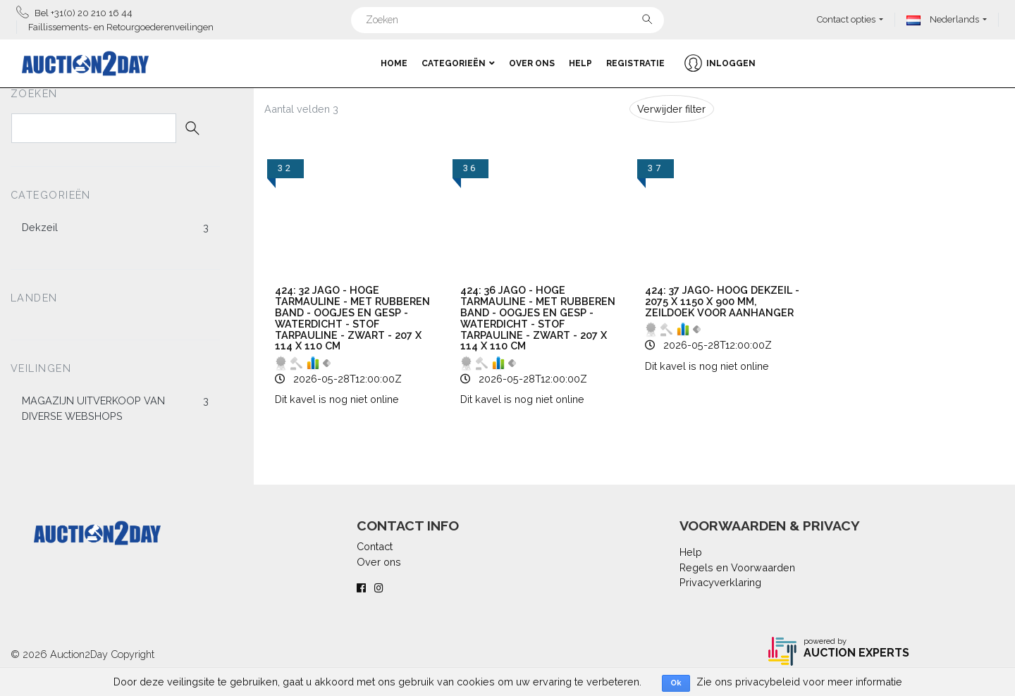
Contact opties (846, 19)
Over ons (532, 63)
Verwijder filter (671, 109)
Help (580, 63)
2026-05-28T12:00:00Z (347, 379)
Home (394, 63)
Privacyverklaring (720, 582)
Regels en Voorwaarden (737, 567)
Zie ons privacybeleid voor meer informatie (799, 682)
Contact (375, 546)
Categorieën (458, 63)
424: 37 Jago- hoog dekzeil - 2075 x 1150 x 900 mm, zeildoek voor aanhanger (722, 301)
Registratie (635, 63)
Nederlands (942, 19)
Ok (676, 683)
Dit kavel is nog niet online (337, 399)
